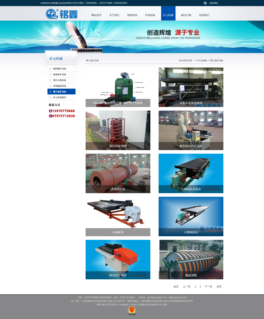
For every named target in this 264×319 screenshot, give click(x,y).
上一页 (186, 286)
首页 (176, 286)
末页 (219, 286)
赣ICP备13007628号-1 (107, 304)
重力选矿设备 (216, 60)
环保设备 (150, 15)
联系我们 (204, 15)
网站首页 (96, 15)
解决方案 (186, 15)
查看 (165, 304)
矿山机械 (168, 15)
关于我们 (114, 15)
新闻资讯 (132, 15)
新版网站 (214, 3)
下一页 (208, 286)
